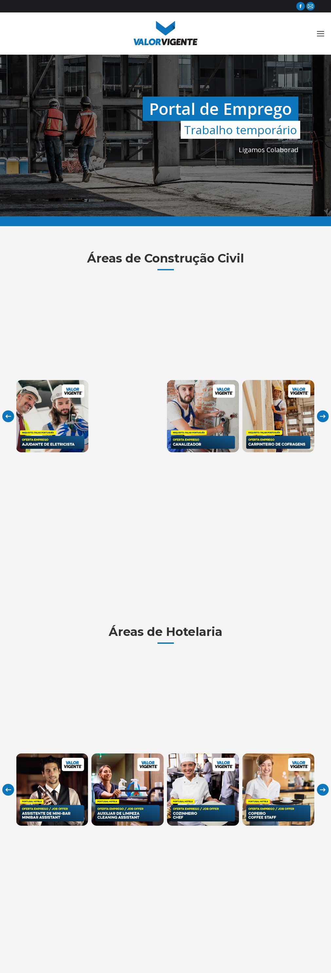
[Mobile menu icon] (320, 34)
